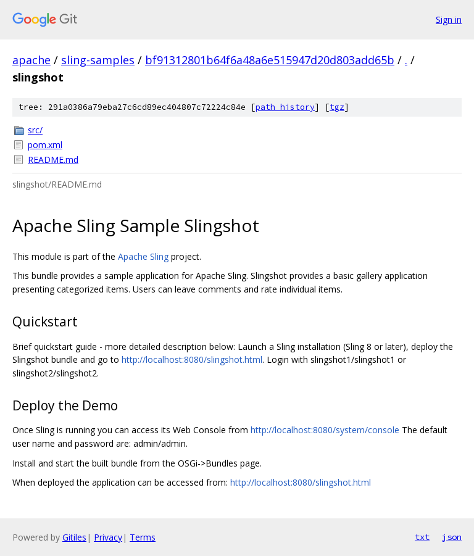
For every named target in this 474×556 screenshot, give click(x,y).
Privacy (108, 537)
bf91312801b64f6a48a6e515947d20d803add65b (269, 59)
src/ (35, 130)
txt (422, 536)
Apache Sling (143, 256)
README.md (53, 159)
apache (31, 59)
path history (285, 107)
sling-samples (98, 59)
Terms (143, 537)
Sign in (449, 19)
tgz (337, 107)
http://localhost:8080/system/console (325, 430)
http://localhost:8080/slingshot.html (192, 359)
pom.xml (45, 145)
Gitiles (74, 537)
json (452, 536)
